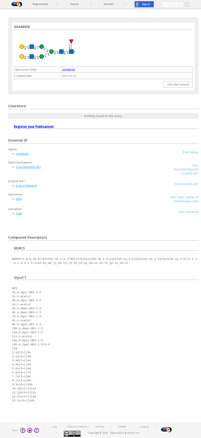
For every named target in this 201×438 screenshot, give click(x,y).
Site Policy (99, 426)
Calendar (122, 426)
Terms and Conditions (77, 426)
